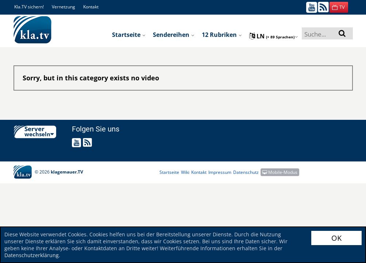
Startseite (129, 35)
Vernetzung (63, 7)
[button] (339, 7)
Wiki (185, 172)
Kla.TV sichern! (29, 7)
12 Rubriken (222, 35)
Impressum (219, 172)
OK (336, 238)
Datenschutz (246, 172)
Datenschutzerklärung (31, 255)
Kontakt (91, 7)
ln (273, 36)
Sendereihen (173, 35)
